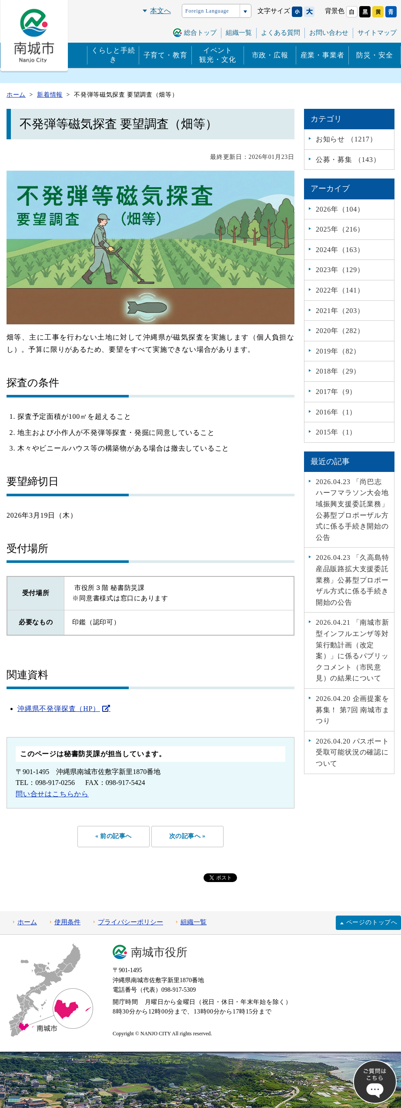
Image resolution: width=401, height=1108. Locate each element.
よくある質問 (280, 32)
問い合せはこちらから (52, 794)
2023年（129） (340, 269)
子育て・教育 (165, 55)
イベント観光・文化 (217, 55)
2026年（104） (340, 209)
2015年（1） (336, 432)
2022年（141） (340, 290)
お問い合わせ (328, 32)
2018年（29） (338, 371)
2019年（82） (338, 351)
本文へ (160, 10)
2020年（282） (340, 330)
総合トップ (200, 32)
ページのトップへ (372, 922)
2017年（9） (336, 391)
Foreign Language (207, 11)
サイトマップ (377, 32)
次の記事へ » (188, 836)
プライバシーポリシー (130, 922)
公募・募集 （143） (348, 159)
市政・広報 (270, 55)
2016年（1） (336, 412)
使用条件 (67, 922)
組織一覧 (239, 32)
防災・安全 (374, 55)
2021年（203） (340, 310)
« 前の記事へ (112, 836)
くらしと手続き (113, 55)
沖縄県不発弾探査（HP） (58, 708)
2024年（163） (340, 249)
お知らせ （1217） (346, 139)
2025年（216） (340, 229)
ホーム (27, 922)
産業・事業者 (322, 55)
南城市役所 (159, 952)
